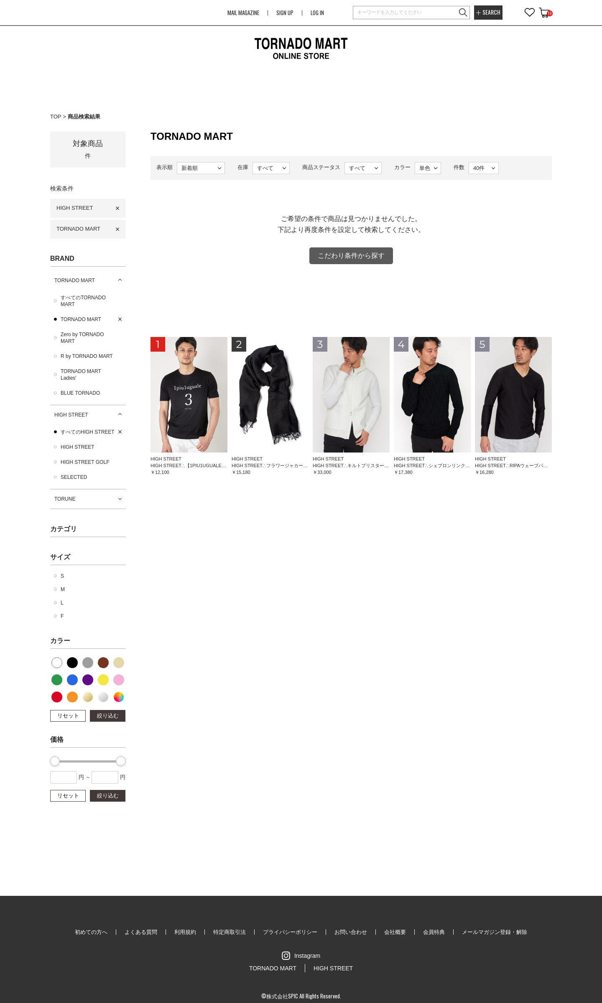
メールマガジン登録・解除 (494, 932)
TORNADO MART (78, 229)
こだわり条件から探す (351, 255)
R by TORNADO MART (87, 356)
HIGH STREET (74, 208)
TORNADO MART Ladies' (81, 374)
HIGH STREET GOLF (85, 462)
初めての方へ (91, 932)
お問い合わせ (350, 932)
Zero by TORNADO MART (82, 338)
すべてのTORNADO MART (83, 301)
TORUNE (64, 499)
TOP (55, 116)
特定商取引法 (229, 932)
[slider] (55, 761)
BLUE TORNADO (80, 393)
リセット (68, 715)
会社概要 (395, 932)
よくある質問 (141, 932)
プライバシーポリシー (290, 932)
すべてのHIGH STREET (88, 432)
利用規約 (185, 932)
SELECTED (74, 477)
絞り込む (108, 715)
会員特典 (434, 932)
